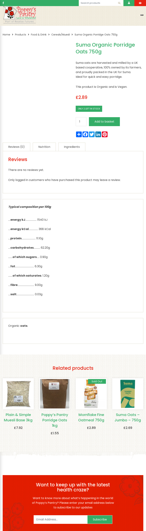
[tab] (16, 147)
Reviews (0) (16, 147)
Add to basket (104, 121)
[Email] (60, 519)
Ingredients (72, 147)
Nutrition (44, 147)
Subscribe (100, 519)
